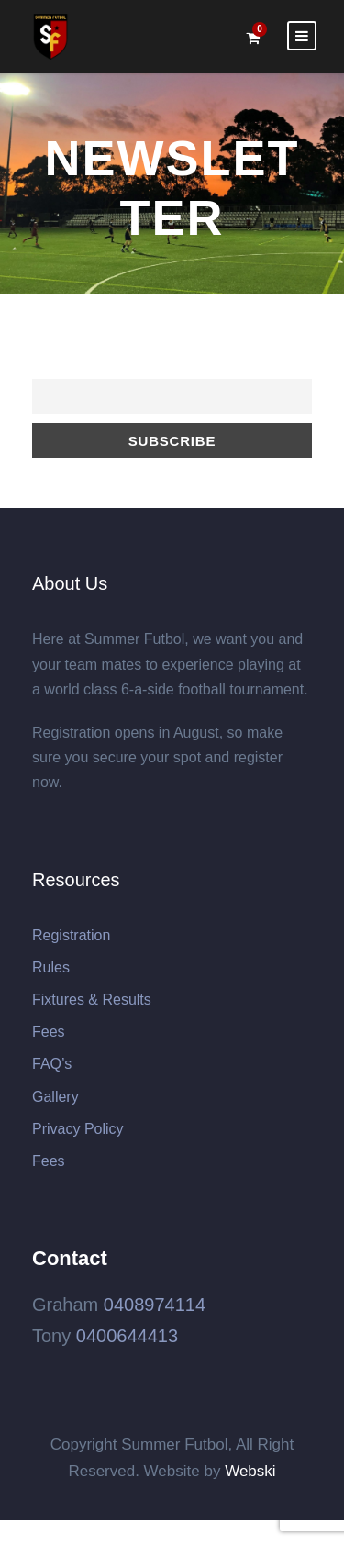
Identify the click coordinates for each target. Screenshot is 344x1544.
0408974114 (154, 1304)
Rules (51, 967)
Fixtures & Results (91, 999)
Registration (71, 935)
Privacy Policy (78, 1129)
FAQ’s (52, 1064)
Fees (48, 1031)
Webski (250, 1471)
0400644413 (127, 1336)
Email (47, 369)
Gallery (55, 1097)
